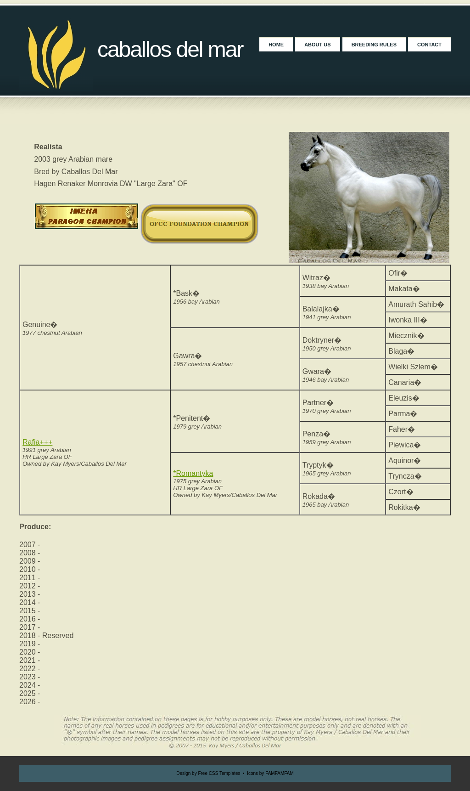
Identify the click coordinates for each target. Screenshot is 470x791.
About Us (317, 44)
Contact (429, 44)
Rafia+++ (37, 442)
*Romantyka (193, 473)
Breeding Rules (374, 44)
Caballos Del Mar (170, 49)
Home (276, 44)
